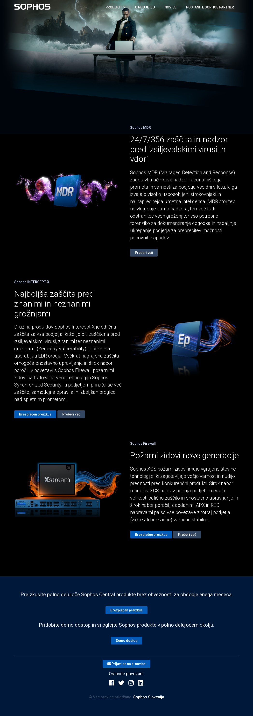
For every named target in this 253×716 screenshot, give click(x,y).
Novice (170, 7)
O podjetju (145, 7)
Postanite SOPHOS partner (210, 7)
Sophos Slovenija (148, 697)
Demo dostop (126, 641)
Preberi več (144, 253)
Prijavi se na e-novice (126, 664)
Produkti (115, 7)
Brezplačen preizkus (35, 414)
